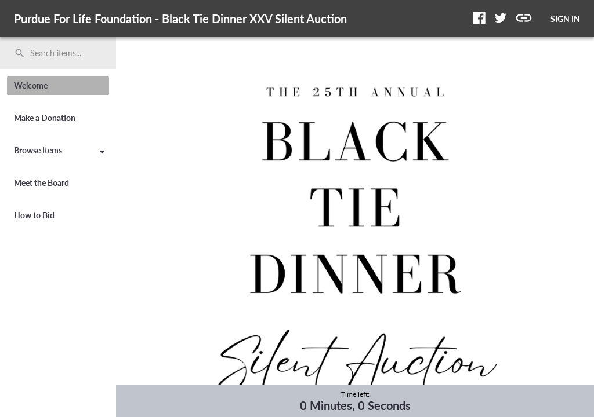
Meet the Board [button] (41, 183)
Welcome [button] (31, 85)
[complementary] (355, 401)
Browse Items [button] (61, 152)
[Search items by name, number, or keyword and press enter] (62, 53)
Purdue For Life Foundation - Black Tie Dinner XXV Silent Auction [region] (180, 18)
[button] (479, 18)
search (20, 53)
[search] (58, 53)
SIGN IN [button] (565, 19)
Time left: (355, 394)
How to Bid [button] (34, 215)
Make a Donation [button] (44, 118)
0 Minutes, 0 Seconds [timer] (355, 405)
